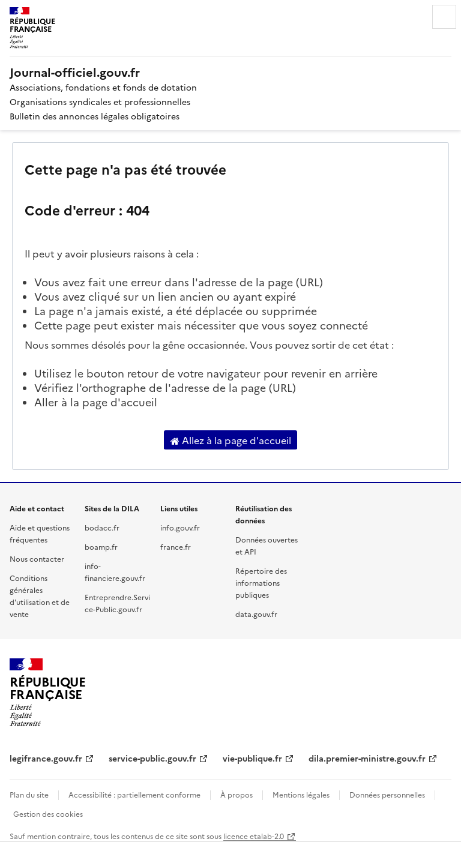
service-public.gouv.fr (152, 758)
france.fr (175, 546)
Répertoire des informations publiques (261, 582)
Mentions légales (301, 794)
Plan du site (29, 794)
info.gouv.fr (180, 527)
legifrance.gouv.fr (46, 758)
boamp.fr (101, 546)
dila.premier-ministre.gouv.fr (367, 758)
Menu (444, 17)
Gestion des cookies (48, 813)
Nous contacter (37, 558)
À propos (236, 794)
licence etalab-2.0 (253, 836)
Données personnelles (387, 794)
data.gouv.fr (256, 614)
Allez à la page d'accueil (230, 440)
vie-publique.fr (252, 758)
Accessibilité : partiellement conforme (134, 794)
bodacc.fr (102, 527)
